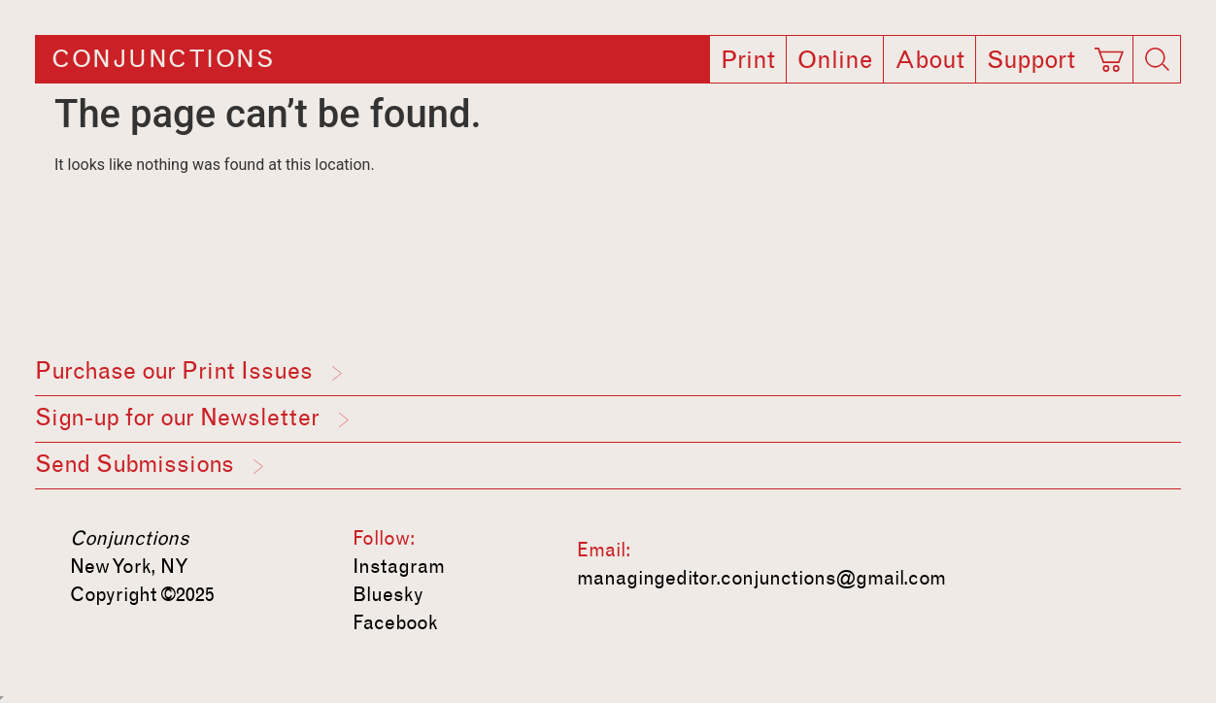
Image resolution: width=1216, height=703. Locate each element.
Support (1031, 60)
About (929, 60)
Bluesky (388, 594)
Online (834, 60)
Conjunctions (162, 59)
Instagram (399, 566)
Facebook (395, 622)
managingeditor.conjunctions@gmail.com (761, 577)
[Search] (1156, 59)
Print (748, 60)
